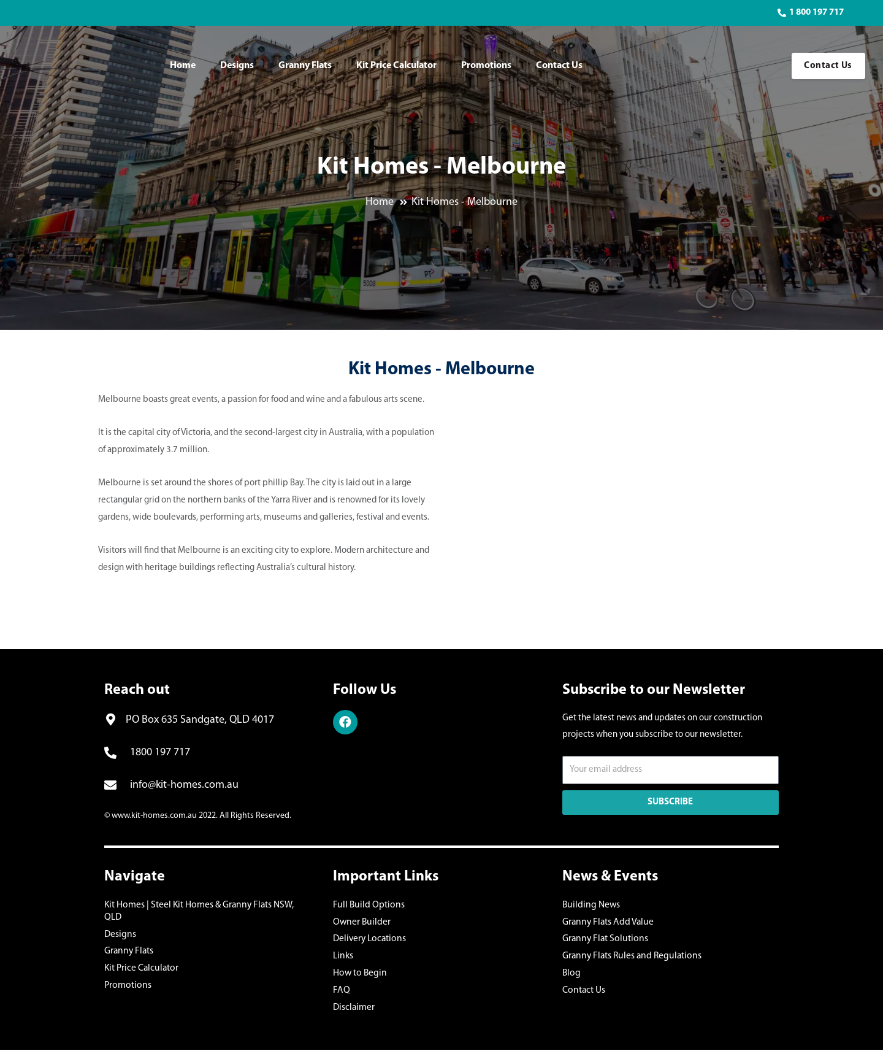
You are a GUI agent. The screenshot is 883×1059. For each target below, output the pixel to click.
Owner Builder (360, 923)
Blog (570, 979)
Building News (589, 905)
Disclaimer (354, 1015)
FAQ (340, 997)
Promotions (486, 66)
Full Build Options (366, 905)
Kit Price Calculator (396, 66)
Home (183, 66)
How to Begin (358, 979)
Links (343, 960)
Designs (237, 66)
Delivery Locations (368, 942)
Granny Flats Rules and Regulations (628, 960)
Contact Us (559, 66)
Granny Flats (305, 66)
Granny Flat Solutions (602, 942)
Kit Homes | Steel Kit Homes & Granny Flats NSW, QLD (206, 905)
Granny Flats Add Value (605, 923)
